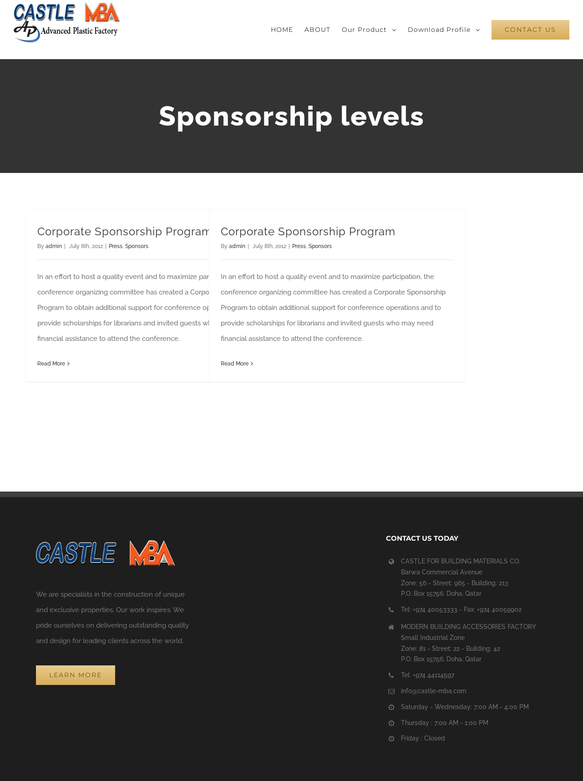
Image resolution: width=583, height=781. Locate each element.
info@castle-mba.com (433, 691)
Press (115, 246)
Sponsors (136, 246)
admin (54, 246)
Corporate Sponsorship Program (124, 231)
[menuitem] (287, 29)
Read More (51, 363)
